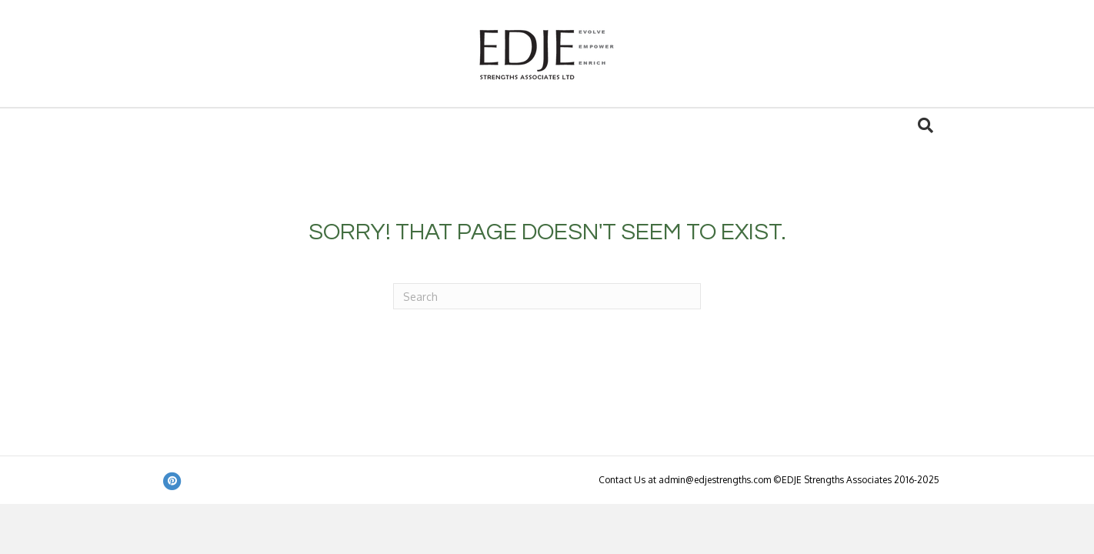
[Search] (925, 125)
